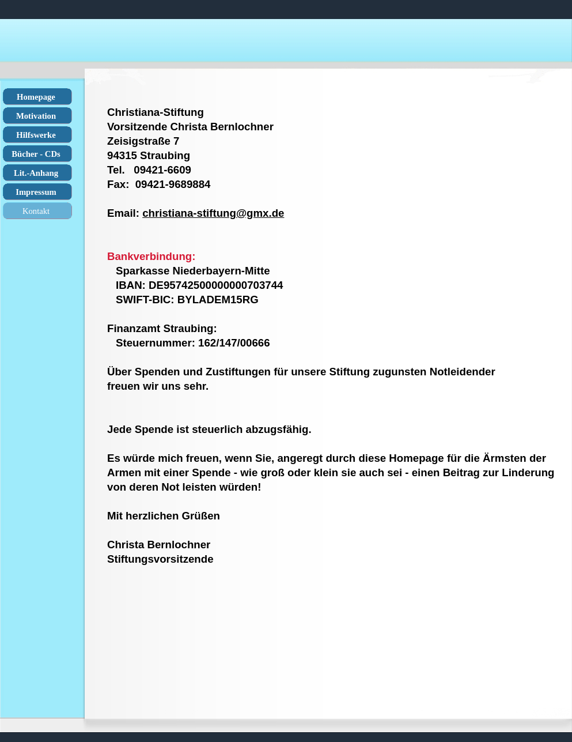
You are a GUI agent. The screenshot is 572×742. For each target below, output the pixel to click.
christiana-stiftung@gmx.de (213, 213)
